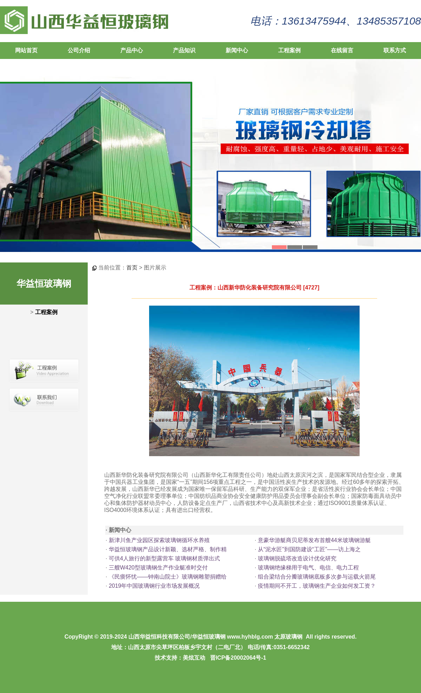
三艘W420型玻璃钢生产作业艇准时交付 (158, 568)
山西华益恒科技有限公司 (159, 637)
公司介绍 (79, 50)
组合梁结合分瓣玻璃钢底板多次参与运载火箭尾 (317, 577)
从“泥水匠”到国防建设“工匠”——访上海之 (309, 549)
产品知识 (184, 50)
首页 (132, 268)
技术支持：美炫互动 (180, 658)
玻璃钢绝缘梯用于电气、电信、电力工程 (308, 568)
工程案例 (289, 50)
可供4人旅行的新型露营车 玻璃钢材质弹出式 (164, 558)
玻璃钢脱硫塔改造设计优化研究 (297, 558)
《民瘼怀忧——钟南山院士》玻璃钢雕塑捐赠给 (168, 577)
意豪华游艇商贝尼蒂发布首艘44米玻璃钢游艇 (314, 540)
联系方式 (394, 50)
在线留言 (342, 50)
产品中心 (131, 50)
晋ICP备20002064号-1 (238, 658)
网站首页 (26, 50)
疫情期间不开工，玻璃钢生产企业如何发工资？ (317, 586)
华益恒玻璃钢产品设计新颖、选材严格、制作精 (168, 549)
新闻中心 (237, 50)
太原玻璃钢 (288, 637)
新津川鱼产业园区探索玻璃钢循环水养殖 (159, 540)
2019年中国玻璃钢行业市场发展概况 (154, 586)
